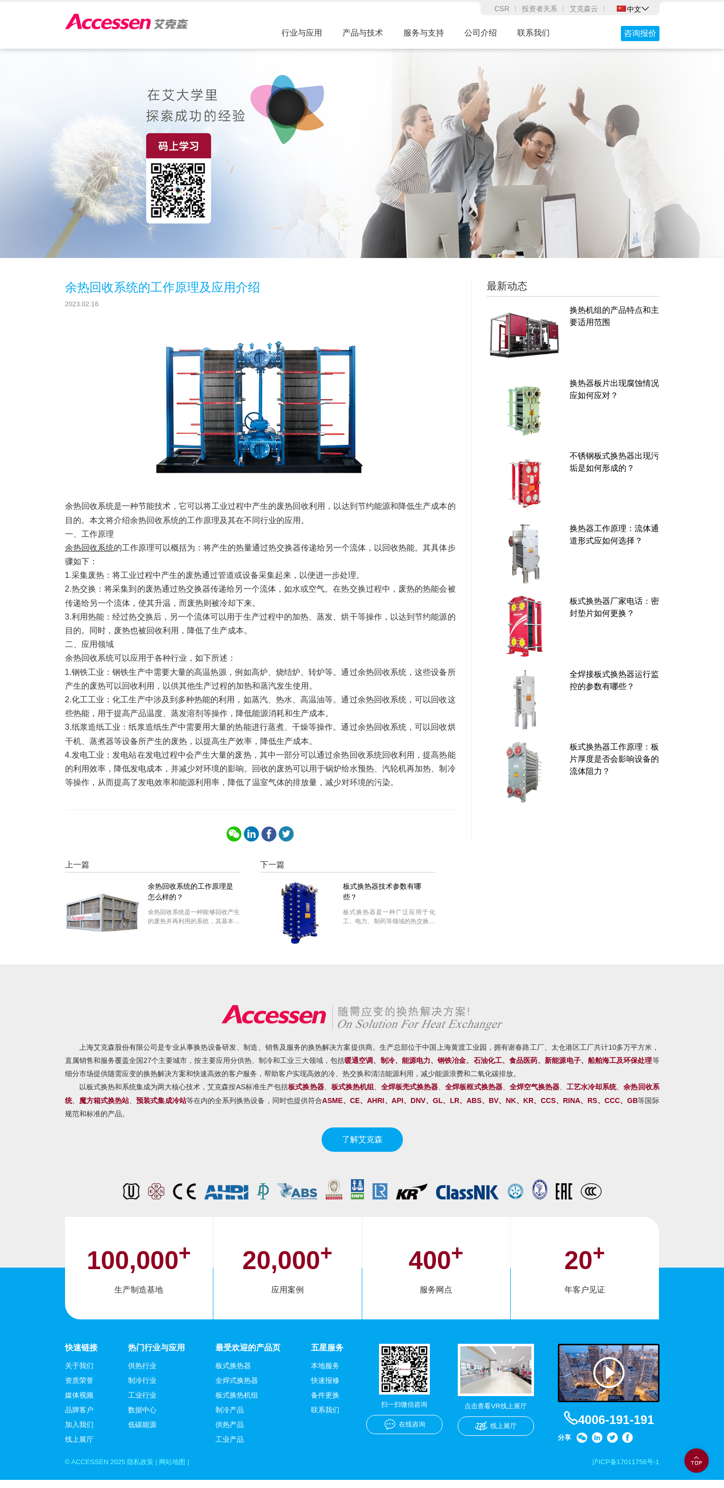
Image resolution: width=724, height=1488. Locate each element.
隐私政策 (145, 1470)
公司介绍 (480, 32)
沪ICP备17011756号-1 (623, 1470)
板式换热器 (233, 1373)
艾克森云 (584, 9)
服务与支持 (423, 32)
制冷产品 (229, 1417)
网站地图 (179, 1470)
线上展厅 (79, 1447)
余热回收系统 (89, 554)
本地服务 (325, 1373)
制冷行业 (142, 1388)
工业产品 (229, 1447)
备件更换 (325, 1403)
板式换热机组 (236, 1403)
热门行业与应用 (156, 1354)
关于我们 (79, 1373)
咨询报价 (640, 33)
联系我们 (533, 32)
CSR (502, 9)
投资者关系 (539, 9)
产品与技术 (362, 32)
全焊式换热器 (236, 1388)
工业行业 (142, 1403)
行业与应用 (301, 32)
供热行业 (142, 1373)
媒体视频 (79, 1403)
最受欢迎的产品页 (247, 1354)
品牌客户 (79, 1417)
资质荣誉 (79, 1388)
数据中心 (142, 1417)
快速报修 (325, 1388)
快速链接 (81, 1354)
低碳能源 (142, 1432)
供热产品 (229, 1432)
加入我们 (79, 1432)
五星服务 (327, 1354)
